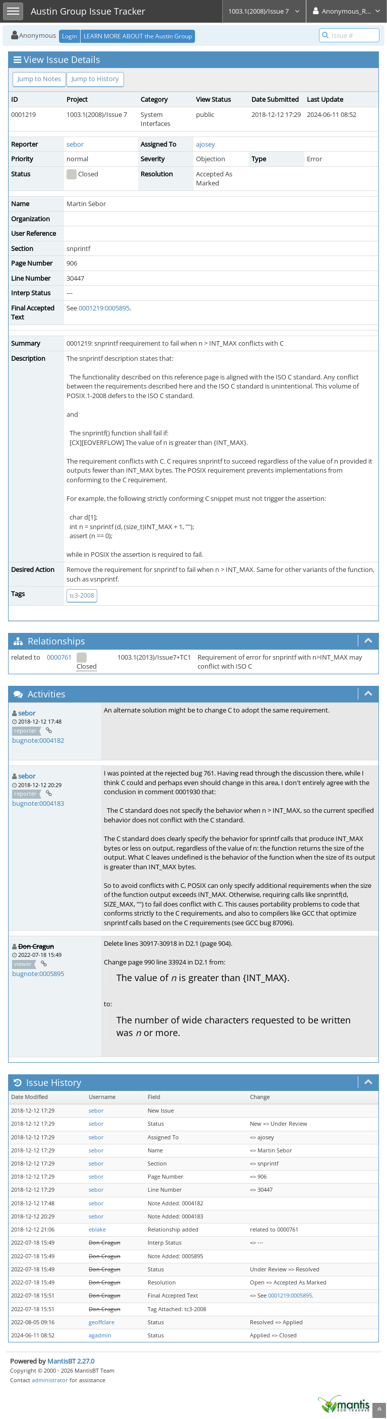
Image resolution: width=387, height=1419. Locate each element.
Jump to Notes (39, 78)
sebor (75, 144)
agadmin (100, 1335)
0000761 (59, 657)
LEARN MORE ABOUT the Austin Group (138, 36)
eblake (97, 1229)
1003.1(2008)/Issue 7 (264, 11)
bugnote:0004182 (38, 740)
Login (69, 36)
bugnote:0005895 (38, 973)
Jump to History (95, 78)
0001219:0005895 (104, 307)
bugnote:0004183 (38, 803)
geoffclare (101, 1322)
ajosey (205, 144)
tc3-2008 (82, 595)
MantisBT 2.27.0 (70, 1361)
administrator (50, 1380)
